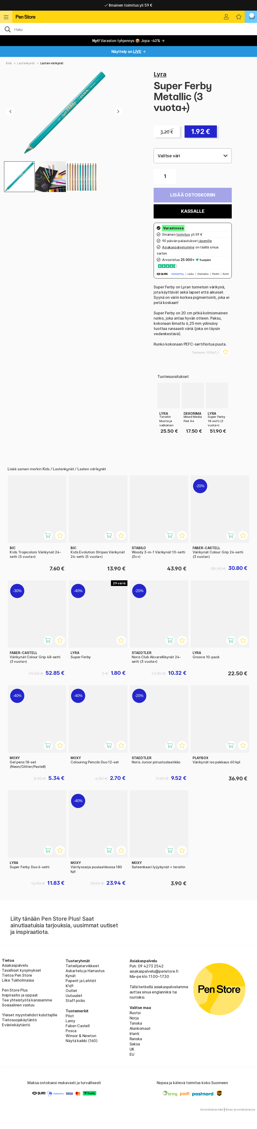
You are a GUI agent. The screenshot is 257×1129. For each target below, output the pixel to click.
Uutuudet (74, 995)
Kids (9, 63)
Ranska (136, 1038)
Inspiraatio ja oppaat (20, 995)
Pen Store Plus (15, 990)
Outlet (71, 990)
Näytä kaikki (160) (81, 1040)
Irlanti (134, 1033)
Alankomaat (140, 1028)
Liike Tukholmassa (18, 980)
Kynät (71, 975)
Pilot (70, 1016)
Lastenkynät (26, 63)
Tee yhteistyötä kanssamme (27, 1000)
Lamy (70, 1020)
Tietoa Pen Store (17, 975)
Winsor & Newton (81, 1035)
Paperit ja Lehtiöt (81, 980)
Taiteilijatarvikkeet (82, 965)
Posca (71, 1030)
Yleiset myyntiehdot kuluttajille (29, 1015)
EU (132, 1054)
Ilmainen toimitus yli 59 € (128, 5)
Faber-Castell (78, 1025)
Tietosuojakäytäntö (19, 1020)
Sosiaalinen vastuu (18, 1005)
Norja (134, 1018)
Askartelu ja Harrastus (85, 970)
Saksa (135, 1044)
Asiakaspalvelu (15, 965)
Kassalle (193, 211)
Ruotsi (135, 1012)
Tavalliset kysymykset (21, 970)
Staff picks (75, 1000)
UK (132, 1049)
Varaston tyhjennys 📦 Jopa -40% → (128, 40)
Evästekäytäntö (16, 1024)
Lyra (160, 74)
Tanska (136, 1023)
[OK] (128, 29)
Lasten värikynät (51, 63)
